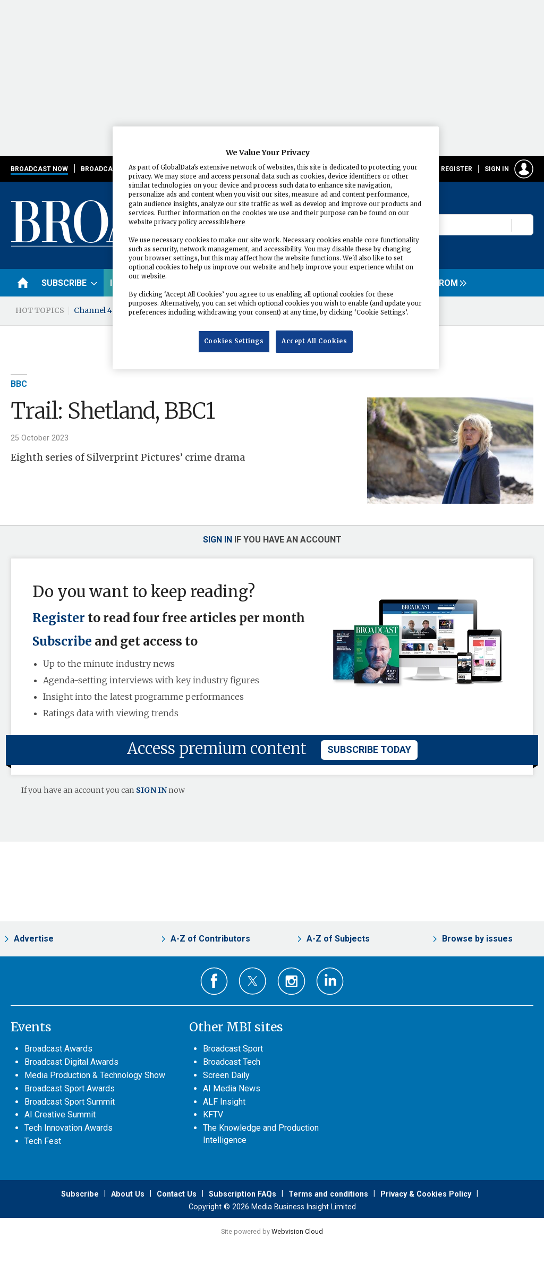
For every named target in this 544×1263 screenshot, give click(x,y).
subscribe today (369, 749)
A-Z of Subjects (338, 939)
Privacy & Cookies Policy (425, 1194)
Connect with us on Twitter (253, 981)
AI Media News (231, 1088)
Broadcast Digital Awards (71, 1062)
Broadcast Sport (233, 1049)
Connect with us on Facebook (214, 981)
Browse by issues (477, 939)
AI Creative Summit (60, 1114)
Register (456, 169)
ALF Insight (224, 1102)
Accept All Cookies (314, 341)
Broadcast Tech (231, 1062)
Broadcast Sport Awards (69, 1088)
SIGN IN (151, 790)
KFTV (213, 1114)
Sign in (496, 169)
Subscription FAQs (242, 1194)
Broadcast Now (39, 169)
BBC (19, 384)
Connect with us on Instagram (291, 981)
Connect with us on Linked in (330, 981)
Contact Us (177, 1194)
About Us (127, 1194)
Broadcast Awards (58, 1049)
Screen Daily (226, 1075)
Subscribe (62, 641)
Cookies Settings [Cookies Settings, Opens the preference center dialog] (234, 341)
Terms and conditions (328, 1194)
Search (522, 224)
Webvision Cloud (297, 1231)
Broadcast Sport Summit (69, 1102)
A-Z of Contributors (210, 939)
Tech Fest (42, 1141)
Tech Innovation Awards (68, 1128)
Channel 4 (93, 310)
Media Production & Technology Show (94, 1075)
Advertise (34, 939)
